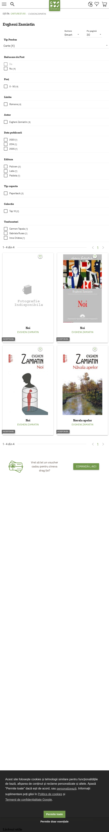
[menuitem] (89, 4)
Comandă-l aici (86, 466)
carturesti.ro (18, 13)
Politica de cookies (50, 794)
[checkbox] (56, 64)
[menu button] (4, 4)
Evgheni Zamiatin (28, 332)
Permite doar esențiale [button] (54, 821)
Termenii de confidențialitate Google (28, 799)
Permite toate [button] (54, 814)
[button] (28, 4)
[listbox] (56, 45)
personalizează (67, 788)
